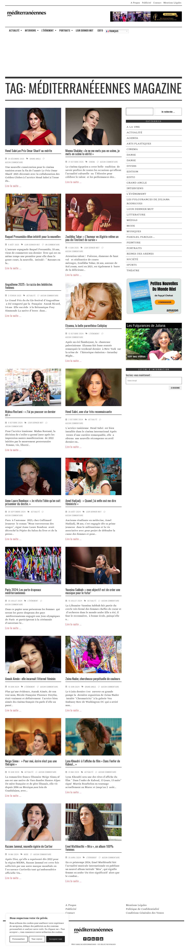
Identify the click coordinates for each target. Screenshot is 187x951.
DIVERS (131, 166)
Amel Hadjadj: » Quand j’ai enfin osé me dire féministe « (90, 502)
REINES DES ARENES (140, 254)
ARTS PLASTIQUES (139, 144)
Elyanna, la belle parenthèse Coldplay (86, 325)
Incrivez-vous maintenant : (154, 378)
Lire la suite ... (13, 186)
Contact (157, 2)
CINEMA (92, 162)
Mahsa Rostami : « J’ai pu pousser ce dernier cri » (30, 413)
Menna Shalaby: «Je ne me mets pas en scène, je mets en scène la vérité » (92, 152)
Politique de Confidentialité (142, 909)
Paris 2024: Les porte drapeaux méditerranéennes (23, 591)
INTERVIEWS (30, 30)
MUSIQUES (134, 231)
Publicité (146, 2)
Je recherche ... (168, 111)
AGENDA (132, 138)
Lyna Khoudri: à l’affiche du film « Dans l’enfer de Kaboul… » (92, 762)
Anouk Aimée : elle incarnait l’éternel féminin (30, 678)
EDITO (100, 30)
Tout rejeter (37, 939)
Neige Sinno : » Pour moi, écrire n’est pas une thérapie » (31, 762)
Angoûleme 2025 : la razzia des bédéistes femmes (28, 286)
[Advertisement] (93, 55)
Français (112, 31)
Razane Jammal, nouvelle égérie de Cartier (29, 846)
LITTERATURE (136, 215)
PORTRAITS (64, 30)
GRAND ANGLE (35, 158)
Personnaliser (18, 939)
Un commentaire (52, 244)
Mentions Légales (172, 2)
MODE (26, 854)
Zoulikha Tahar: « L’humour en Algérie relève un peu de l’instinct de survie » (91, 238)
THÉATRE (133, 270)
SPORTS (132, 265)
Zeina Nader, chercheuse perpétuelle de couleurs (92, 678)
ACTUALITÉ (14, 30)
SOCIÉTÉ (132, 259)
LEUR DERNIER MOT (84, 30)
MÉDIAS (132, 220)
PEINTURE (133, 242)
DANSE (131, 155)
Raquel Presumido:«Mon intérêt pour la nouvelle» (33, 236)
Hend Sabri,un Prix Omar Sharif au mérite (28, 150)
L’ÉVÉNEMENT (48, 30)
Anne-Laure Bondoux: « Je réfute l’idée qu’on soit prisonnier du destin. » (32, 502)
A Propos (135, 2)
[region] (37, 929)
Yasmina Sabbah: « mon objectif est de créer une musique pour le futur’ (92, 591)
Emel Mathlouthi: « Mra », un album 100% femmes (89, 848)
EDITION (132, 171)
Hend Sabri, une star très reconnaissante (88, 411)
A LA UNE (133, 127)
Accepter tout (55, 939)
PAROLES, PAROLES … (141, 237)
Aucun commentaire (14, 162)
